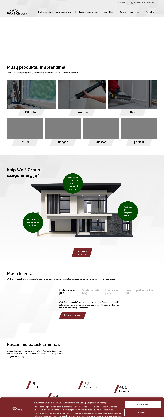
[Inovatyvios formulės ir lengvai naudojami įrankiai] (73, 183)
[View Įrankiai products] (139, 131)
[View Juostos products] (101, 131)
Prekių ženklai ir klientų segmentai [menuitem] (54, 12)
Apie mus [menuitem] (134, 12)
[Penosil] (10, 2)
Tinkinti (143, 401)
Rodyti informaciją (42, 412)
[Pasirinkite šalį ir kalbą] (143, 3)
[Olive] (17, 2)
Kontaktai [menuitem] (150, 12)
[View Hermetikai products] (82, 97)
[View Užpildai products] (25, 131)
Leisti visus (142, 393)
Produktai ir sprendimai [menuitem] (86, 12)
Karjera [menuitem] (123, 12)
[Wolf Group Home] (17, 12)
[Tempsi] (24, 2)
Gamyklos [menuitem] (108, 12)
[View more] (82, 26)
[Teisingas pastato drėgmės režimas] (128, 211)
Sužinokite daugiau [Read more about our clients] (73, 317)
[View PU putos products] (31, 97)
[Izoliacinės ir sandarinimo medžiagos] (33, 222)
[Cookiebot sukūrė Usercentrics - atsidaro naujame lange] (16, 412)
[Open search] (121, 3)
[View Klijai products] (132, 97)
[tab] (68, 294)
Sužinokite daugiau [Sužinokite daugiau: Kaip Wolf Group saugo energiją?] (82, 254)
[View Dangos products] (63, 131)
